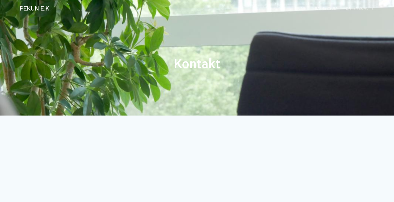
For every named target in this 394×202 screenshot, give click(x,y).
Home (300, 9)
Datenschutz (360, 9)
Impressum (326, 9)
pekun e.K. (35, 9)
